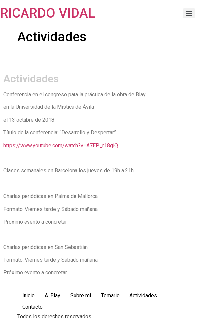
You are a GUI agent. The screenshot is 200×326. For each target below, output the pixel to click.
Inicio (28, 296)
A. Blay (52, 296)
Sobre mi (80, 296)
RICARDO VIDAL (47, 13)
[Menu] (189, 13)
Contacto (32, 307)
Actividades (143, 296)
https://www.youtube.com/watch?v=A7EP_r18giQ (60, 145)
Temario (110, 296)
